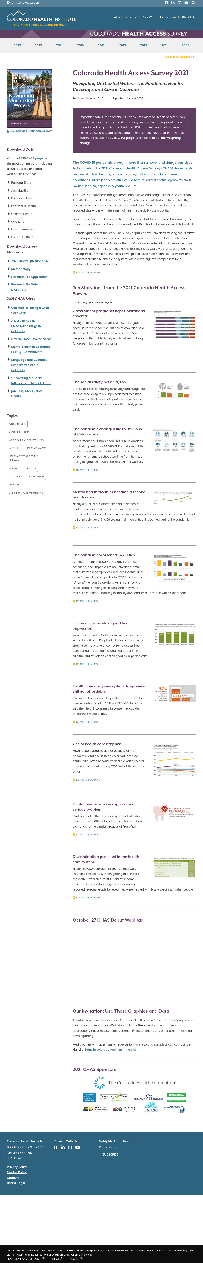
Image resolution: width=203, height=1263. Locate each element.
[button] (174, 326)
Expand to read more (86, 835)
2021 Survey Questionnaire (30, 261)
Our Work (149, 17)
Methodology (20, 269)
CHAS (192, 17)
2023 (38, 45)
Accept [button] (76, 1259)
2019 (80, 45)
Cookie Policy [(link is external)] (17, 1172)
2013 (143, 45)
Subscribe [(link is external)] (110, 1154)
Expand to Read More (86, 273)
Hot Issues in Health (172, 17)
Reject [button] (57, 1259)
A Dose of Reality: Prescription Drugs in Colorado (26, 326)
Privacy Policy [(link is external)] (17, 1167)
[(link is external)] (165, 3)
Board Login (16, 1183)
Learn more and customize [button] (25, 1259)
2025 (17, 45)
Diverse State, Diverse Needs (31, 339)
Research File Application (29, 277)
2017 (101, 45)
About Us (120, 17)
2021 (59, 45)
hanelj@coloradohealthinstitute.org (110, 1050)
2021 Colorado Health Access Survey (31, 131)
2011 (164, 45)
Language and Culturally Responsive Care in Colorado (29, 365)
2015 (122, 45)
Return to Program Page (179, 57)
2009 (185, 45)
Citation (13, 1178)
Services (134, 17)
